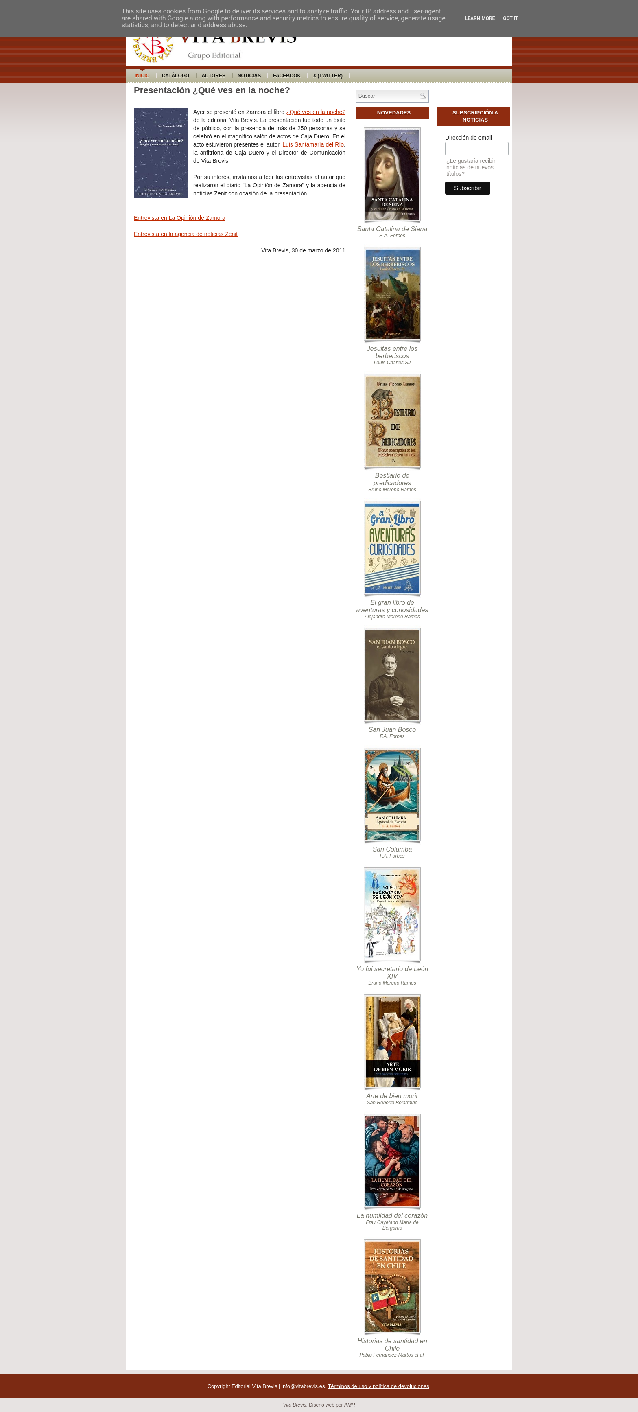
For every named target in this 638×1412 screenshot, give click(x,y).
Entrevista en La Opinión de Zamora (179, 218)
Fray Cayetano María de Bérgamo (392, 1225)
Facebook (287, 76)
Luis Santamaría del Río (313, 144)
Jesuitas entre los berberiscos (392, 352)
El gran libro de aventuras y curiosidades (392, 606)
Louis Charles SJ (392, 363)
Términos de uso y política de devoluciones (378, 1386)
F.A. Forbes (392, 736)
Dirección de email (468, 137)
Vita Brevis (294, 1405)
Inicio (142, 76)
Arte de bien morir (392, 1095)
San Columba (392, 849)
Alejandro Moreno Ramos (392, 617)
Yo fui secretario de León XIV (392, 972)
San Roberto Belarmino (392, 1103)
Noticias (249, 76)
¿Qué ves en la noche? (315, 112)
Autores (213, 76)
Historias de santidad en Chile (392, 1345)
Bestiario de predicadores (392, 479)
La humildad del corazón (392, 1215)
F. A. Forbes (392, 236)
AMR (349, 1405)
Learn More (480, 18)
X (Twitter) (328, 76)
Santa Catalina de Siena (392, 228)
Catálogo (176, 76)
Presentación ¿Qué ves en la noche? (212, 90)
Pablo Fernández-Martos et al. (392, 1355)
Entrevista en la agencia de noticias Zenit (186, 234)
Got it (510, 18)
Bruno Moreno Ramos (392, 490)
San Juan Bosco (392, 729)
